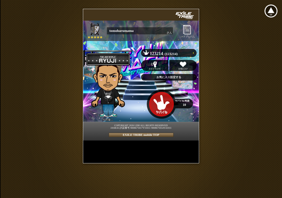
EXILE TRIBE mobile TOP (141, 134)
